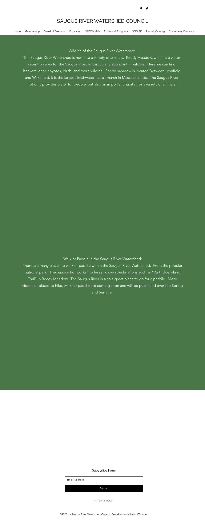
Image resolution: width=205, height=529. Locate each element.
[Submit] (104, 488)
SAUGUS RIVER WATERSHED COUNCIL (102, 21)
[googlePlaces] (141, 8)
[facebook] (147, 8)
